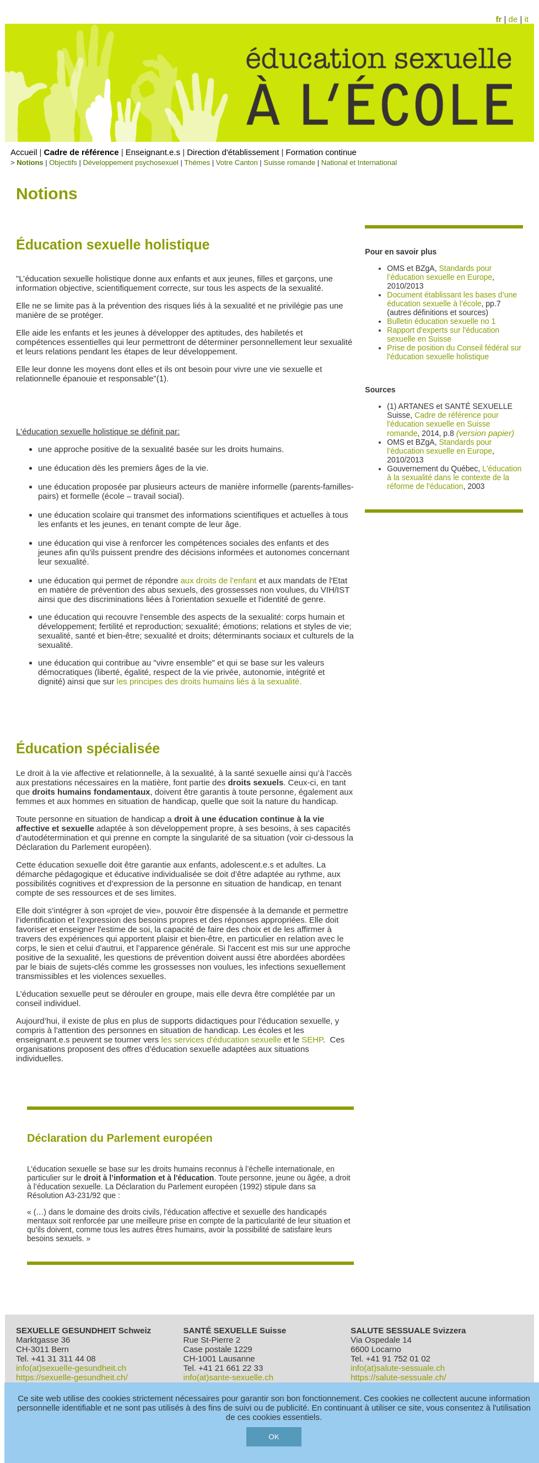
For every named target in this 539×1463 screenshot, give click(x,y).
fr (499, 19)
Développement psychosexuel (130, 162)
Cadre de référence (81, 152)
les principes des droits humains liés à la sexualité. (209, 681)
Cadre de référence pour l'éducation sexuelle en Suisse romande (442, 424)
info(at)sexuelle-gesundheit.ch (71, 1367)
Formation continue (321, 152)
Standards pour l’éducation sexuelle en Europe (439, 272)
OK (273, 1437)
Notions (30, 162)
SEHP (312, 1039)
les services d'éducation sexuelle (221, 1039)
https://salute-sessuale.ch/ (398, 1377)
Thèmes (197, 162)
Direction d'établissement (233, 152)
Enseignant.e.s (153, 152)
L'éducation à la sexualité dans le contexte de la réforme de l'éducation (454, 477)
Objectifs (63, 162)
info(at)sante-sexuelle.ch (228, 1377)
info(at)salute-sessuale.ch (398, 1367)
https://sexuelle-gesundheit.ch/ (72, 1377)
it (527, 19)
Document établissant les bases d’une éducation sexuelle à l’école (452, 299)
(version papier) (485, 433)
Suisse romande (289, 162)
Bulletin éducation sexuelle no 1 (441, 321)
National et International (359, 162)
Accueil (23, 152)
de (513, 19)
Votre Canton (237, 162)
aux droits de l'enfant (219, 580)
